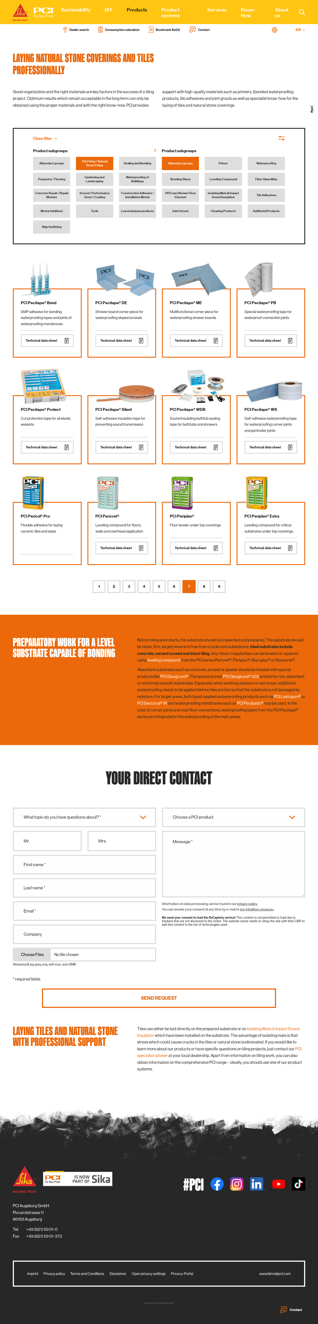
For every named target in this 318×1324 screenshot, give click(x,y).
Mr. (27, 841)
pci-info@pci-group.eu (256, 909)
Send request (159, 998)
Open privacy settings (149, 1273)
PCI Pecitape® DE (111, 302)
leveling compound (163, 660)
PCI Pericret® (107, 516)
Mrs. (102, 841)
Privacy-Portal (182, 1273)
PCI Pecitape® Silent (113, 409)
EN (300, 30)
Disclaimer (118, 1273)
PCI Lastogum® (287, 696)
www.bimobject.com (275, 1273)
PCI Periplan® (182, 516)
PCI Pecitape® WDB (187, 409)
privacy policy (247, 904)
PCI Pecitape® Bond (39, 302)
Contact (291, 1309)
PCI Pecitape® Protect (41, 409)
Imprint (32, 1273)
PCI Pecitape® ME (186, 302)
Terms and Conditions (87, 1273)
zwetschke (168, 1303)
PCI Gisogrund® (174, 676)
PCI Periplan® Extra (261, 516)
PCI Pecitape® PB (260, 302)
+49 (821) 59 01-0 (42, 1229)
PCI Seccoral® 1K (152, 703)
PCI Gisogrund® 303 (241, 676)
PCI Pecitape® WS (260, 409)
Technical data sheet (47, 340)
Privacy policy (54, 1273)
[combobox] (299, 12)
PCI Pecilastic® (250, 703)
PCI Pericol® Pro (35, 516)
